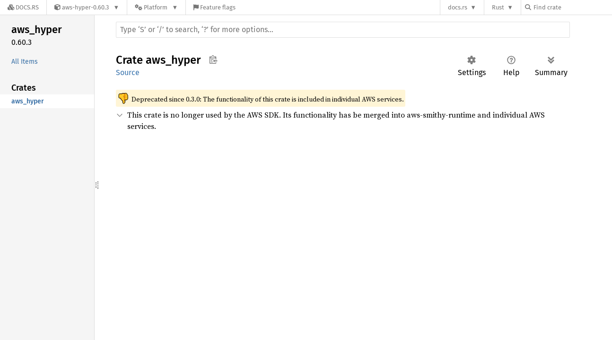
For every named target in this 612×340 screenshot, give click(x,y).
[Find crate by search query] (572, 7)
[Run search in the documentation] (343, 30)
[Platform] (156, 7)
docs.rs (457, 7)
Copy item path (213, 59)
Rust (498, 7)
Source (128, 72)
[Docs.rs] (23, 7)
